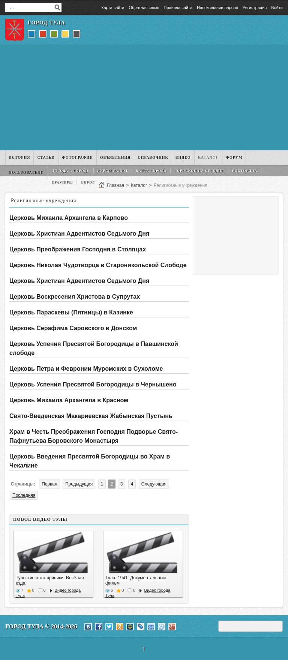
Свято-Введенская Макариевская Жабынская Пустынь (90, 416)
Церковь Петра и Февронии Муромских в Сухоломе (86, 368)
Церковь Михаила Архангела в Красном (68, 400)
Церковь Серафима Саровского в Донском (73, 328)
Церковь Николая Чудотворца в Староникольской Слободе (98, 265)
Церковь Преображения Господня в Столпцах (77, 249)
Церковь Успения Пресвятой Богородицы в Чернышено (92, 384)
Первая (49, 484)
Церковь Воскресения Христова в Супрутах (74, 296)
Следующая (153, 484)
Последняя (23, 495)
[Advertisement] (144, 97)
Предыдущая (79, 484)
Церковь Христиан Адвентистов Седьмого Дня (79, 233)
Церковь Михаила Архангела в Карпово (68, 218)
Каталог (139, 185)
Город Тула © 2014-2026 (41, 626)
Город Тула (46, 23)
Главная (115, 185)
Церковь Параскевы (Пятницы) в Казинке (71, 312)
